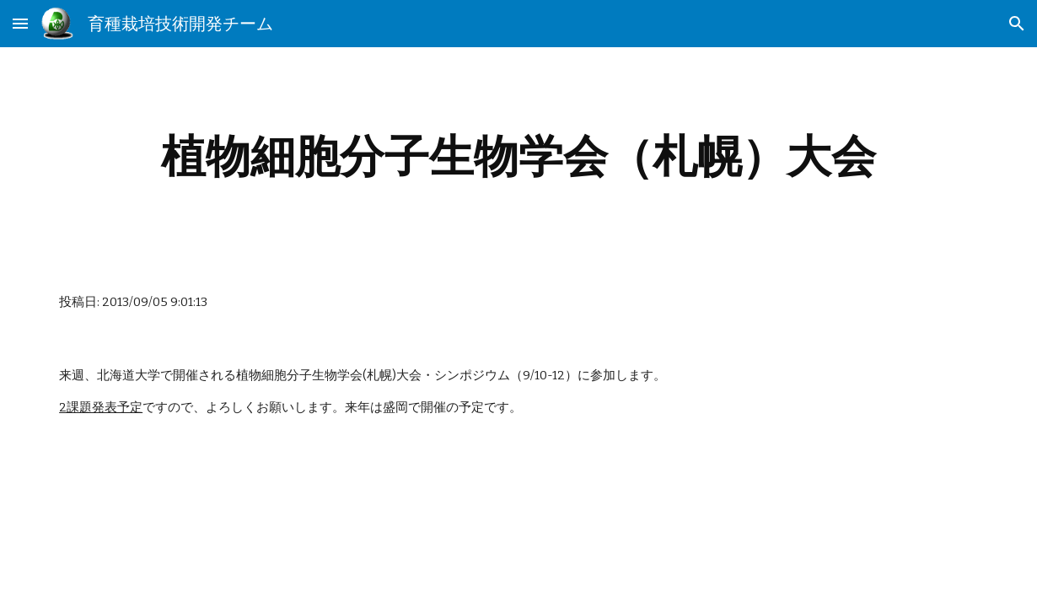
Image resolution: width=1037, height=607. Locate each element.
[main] (518, 156)
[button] (20, 23)
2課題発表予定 (100, 407)
